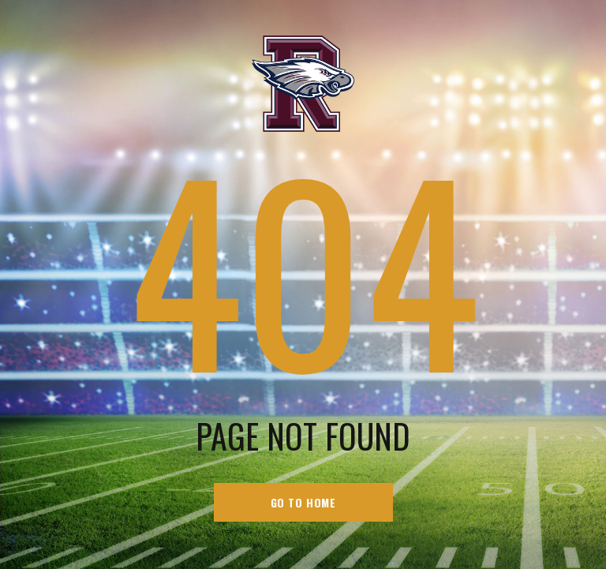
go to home (303, 502)
